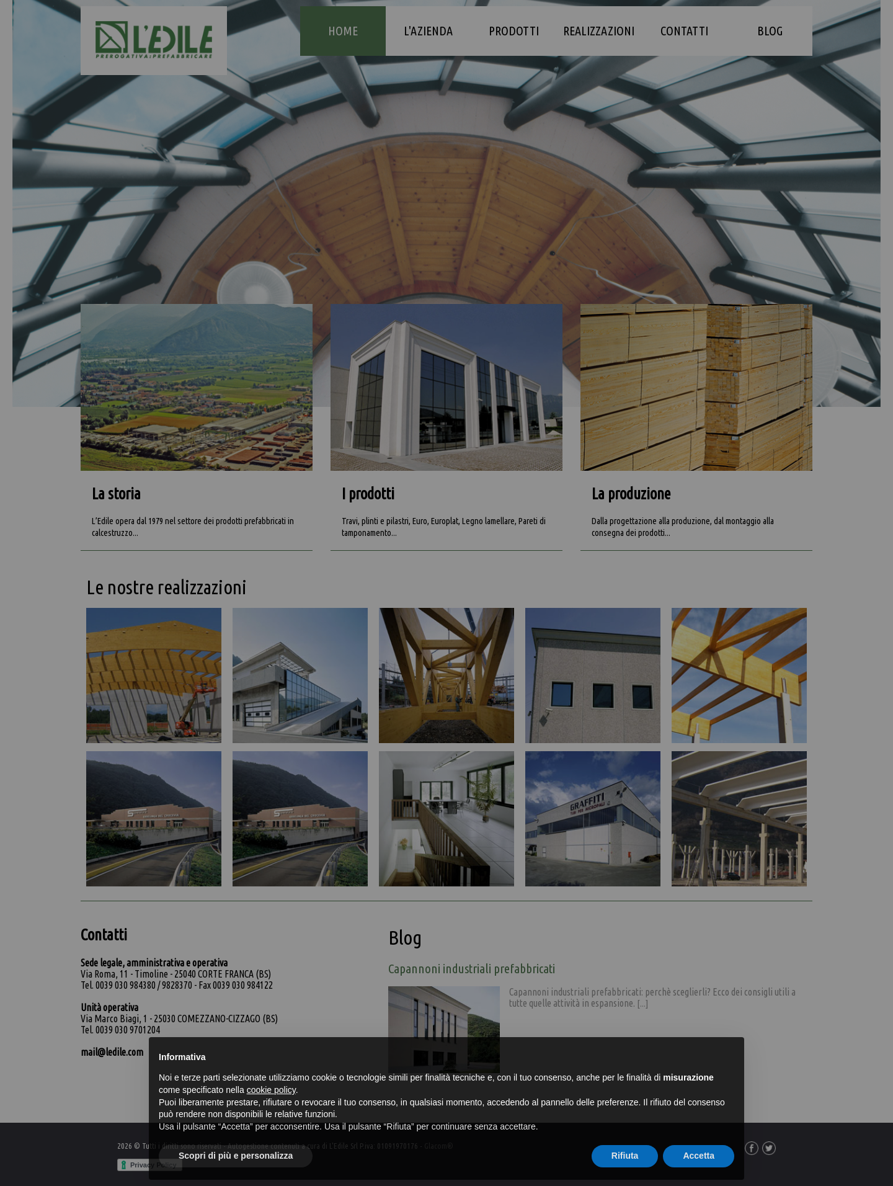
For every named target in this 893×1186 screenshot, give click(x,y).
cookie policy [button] (271, 1114)
